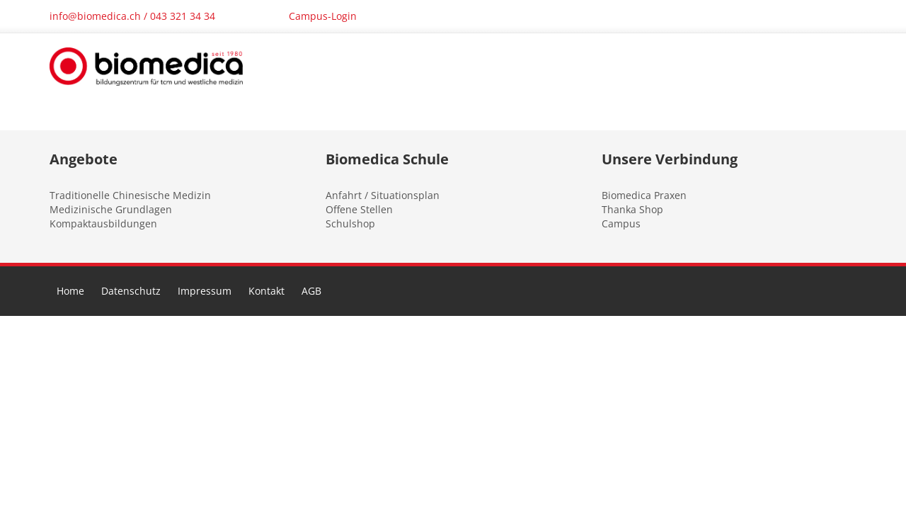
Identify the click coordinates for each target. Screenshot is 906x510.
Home (70, 291)
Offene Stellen (359, 209)
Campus (621, 223)
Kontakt (266, 291)
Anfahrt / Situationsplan (383, 195)
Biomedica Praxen (644, 195)
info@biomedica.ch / (100, 16)
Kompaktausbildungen (103, 223)
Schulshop (350, 223)
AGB (311, 291)
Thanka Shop (632, 209)
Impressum (204, 291)
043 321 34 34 (182, 16)
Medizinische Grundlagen (111, 209)
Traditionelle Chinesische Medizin (130, 195)
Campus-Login (323, 16)
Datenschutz (131, 291)
